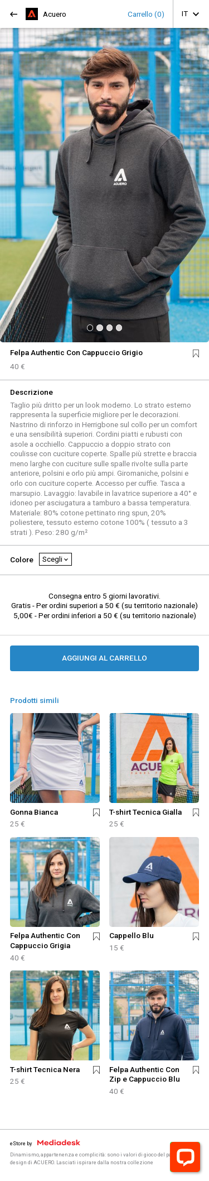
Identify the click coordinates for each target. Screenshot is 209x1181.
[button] (90, 327)
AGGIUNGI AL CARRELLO (104, 657)
